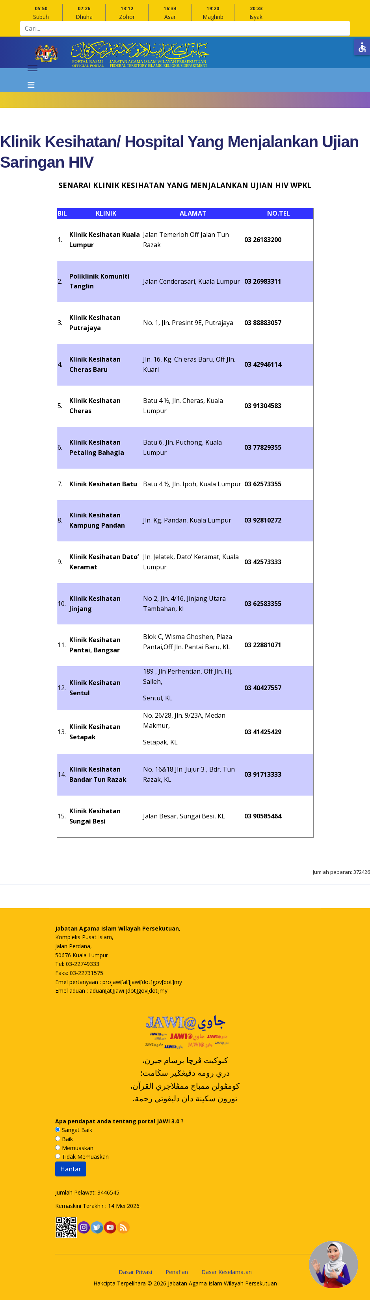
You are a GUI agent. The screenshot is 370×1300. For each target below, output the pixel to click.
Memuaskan (74, 1148)
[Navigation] (32, 80)
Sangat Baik (73, 1130)
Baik (64, 1139)
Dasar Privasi (135, 1272)
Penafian (176, 1272)
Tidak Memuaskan (82, 1156)
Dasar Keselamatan (226, 1272)
